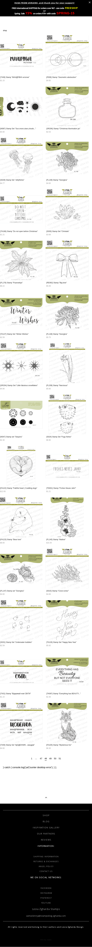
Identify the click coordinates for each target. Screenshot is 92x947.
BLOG (46, 821)
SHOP (46, 815)
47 (41, 758)
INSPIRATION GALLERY (46, 827)
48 (46, 758)
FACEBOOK (46, 888)
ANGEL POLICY (46, 866)
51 (60, 758)
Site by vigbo (46, 940)
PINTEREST (46, 898)
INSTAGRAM (46, 893)
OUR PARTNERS (46, 833)
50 (55, 758)
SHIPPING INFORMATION (46, 856)
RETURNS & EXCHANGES (46, 861)
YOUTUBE (46, 903)
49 (50, 758)
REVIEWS (46, 839)
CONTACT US (46, 871)
